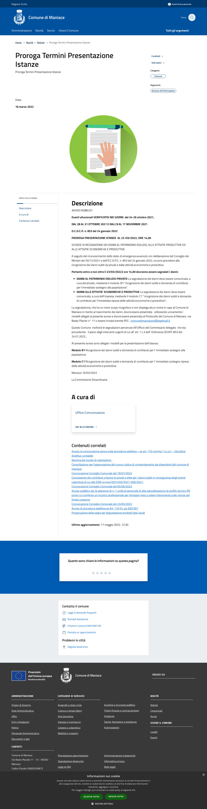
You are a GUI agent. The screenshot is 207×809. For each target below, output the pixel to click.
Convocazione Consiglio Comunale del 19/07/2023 (102, 473)
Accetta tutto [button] (91, 796)
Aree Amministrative (23, 711)
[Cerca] (191, 17)
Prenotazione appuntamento (73, 755)
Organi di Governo (21, 705)
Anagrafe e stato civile (70, 705)
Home (18, 42)
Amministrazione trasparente (119, 755)
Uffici (14, 716)
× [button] (203, 775)
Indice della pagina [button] (28, 198)
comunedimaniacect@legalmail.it (150, 321)
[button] (103, 803)
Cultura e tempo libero (70, 711)
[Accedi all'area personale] (179, 4)
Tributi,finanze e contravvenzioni (121, 710)
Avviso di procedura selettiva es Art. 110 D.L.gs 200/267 (105, 508)
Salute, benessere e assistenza (120, 722)
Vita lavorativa (65, 716)
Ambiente (109, 716)
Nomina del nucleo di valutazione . (92, 460)
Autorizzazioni (111, 727)
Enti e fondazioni (20, 722)
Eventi (153, 737)
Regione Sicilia (19, 4)
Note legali (110, 767)
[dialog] (103, 790)
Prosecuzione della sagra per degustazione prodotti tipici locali (108, 513)
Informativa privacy (114, 761)
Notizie (41, 42)
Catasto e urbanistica (69, 728)
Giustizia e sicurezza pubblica (119, 705)
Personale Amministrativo (25, 733)
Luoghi (154, 732)
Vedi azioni (158, 63)
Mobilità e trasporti (68, 733)
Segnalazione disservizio (71, 761)
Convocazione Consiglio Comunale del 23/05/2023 (102, 504)
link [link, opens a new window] (133, 790)
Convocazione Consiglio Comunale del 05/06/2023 (102, 486)
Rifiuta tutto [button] (116, 796)
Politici (15, 728)
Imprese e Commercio (69, 722)
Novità (29, 42)
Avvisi (153, 716)
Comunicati (156, 711)
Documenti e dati (21, 739)
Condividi (157, 56)
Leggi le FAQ (64, 767)
